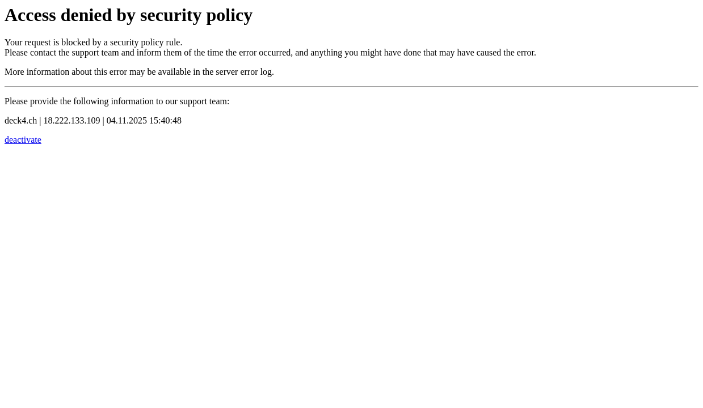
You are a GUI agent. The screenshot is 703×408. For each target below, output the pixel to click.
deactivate (23, 139)
